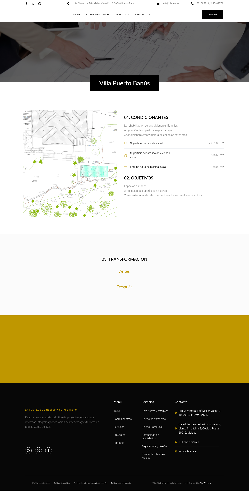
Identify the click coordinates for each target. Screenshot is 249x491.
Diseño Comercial (152, 427)
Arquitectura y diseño (154, 446)
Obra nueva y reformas (155, 411)
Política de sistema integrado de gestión (90, 483)
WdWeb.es (205, 483)
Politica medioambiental (121, 483)
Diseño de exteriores (154, 419)
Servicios (122, 14)
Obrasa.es (164, 483)
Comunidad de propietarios (150, 437)
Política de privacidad (41, 483)
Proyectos (143, 14)
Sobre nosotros (97, 14)
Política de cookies (62, 483)
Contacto (119, 443)
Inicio (75, 14)
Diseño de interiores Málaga (154, 456)
